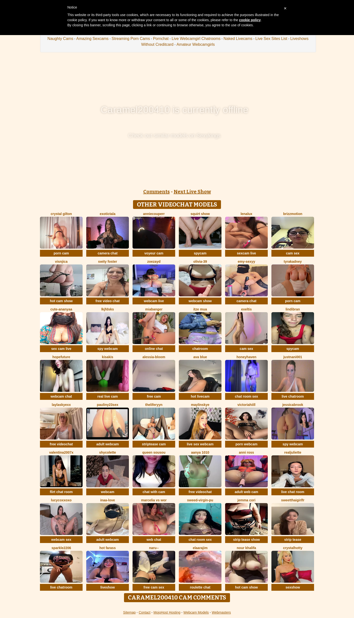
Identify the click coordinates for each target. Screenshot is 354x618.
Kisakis (107, 357)
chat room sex (246, 396)
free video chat (108, 301)
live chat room (292, 492)
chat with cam (154, 492)
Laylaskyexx (61, 405)
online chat (154, 349)
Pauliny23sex (107, 405)
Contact (144, 612)
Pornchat (161, 39)
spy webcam (107, 349)
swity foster (107, 261)
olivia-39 (200, 261)
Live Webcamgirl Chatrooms (196, 39)
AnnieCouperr (154, 214)
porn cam (61, 253)
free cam (154, 396)
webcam (107, 492)
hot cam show (61, 301)
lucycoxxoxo (61, 500)
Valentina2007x (61, 452)
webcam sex (61, 540)
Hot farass (107, 548)
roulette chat (200, 587)
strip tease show (246, 540)
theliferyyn (154, 405)
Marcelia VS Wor (154, 500)
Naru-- (154, 548)
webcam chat (61, 396)
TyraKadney (293, 261)
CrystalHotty (292, 548)
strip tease (292, 540)
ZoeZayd (153, 261)
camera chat (108, 253)
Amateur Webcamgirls (195, 44)
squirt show (200, 214)
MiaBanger (154, 309)
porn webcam (246, 444)
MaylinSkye (200, 405)
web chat (154, 540)
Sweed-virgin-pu (200, 500)
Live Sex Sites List (271, 39)
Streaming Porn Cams (131, 39)
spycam (200, 253)
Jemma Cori (247, 500)
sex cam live (61, 349)
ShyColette (107, 452)
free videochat (61, 444)
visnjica (61, 261)
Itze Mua (200, 309)
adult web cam (246, 492)
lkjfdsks (107, 309)
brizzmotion (292, 214)
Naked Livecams (238, 39)
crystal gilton (61, 214)
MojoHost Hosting (167, 612)
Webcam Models (196, 612)
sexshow (293, 587)
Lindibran (293, 309)
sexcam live (246, 253)
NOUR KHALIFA (246, 548)
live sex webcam (200, 444)
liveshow (107, 587)
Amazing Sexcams (92, 39)
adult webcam (107, 444)
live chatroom (293, 396)
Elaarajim (200, 548)
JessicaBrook (292, 405)
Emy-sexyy (246, 261)
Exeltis (246, 309)
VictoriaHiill (247, 405)
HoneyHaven (247, 357)
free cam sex (154, 587)
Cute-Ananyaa (61, 309)
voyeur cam (153, 253)
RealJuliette (292, 452)
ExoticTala (107, 214)
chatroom (200, 349)
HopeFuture (61, 357)
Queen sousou (153, 452)
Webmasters (221, 612)
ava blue (200, 357)
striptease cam (154, 444)
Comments (156, 192)
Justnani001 (292, 357)
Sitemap (129, 612)
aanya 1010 (200, 452)
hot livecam (200, 396)
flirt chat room (61, 492)
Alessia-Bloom (154, 357)
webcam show (200, 301)
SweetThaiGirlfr (293, 500)
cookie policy (250, 20)
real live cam (107, 396)
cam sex (292, 253)
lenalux (246, 214)
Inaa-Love (107, 500)
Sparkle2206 (61, 548)
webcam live (154, 301)
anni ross (246, 452)
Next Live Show (192, 192)
